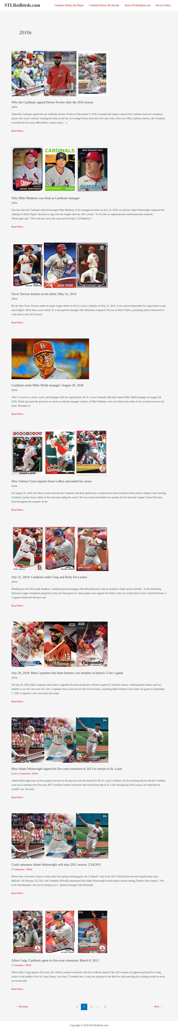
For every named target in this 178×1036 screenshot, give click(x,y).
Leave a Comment (21, 773)
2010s (15, 107)
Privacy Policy (163, 5)
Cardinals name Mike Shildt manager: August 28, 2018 (49, 385)
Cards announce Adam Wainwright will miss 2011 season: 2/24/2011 (58, 864)
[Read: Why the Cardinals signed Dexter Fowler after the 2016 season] (60, 73)
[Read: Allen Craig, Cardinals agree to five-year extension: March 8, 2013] (60, 931)
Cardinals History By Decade (104, 5)
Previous (22, 1006)
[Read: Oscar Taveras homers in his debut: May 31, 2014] (60, 265)
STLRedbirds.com (22, 5)
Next (158, 1006)
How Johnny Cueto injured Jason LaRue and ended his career (53, 481)
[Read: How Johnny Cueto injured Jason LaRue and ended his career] (60, 452)
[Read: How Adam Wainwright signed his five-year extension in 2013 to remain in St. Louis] (60, 739)
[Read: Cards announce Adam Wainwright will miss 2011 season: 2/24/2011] (60, 835)
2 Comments (18, 869)
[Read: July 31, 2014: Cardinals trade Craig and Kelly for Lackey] (60, 548)
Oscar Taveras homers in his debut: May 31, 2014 (45, 294)
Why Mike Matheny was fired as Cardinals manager (47, 198)
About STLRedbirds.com (137, 5)
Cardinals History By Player (69, 5)
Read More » (18, 131)
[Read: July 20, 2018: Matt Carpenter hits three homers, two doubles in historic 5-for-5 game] (60, 643)
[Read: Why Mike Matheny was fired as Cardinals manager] (60, 169)
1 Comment (18, 965)
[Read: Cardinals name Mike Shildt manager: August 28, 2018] (50, 358)
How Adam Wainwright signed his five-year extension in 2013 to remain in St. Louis (69, 768)
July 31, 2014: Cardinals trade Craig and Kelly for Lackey (51, 577)
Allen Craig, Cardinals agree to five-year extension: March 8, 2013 (57, 960)
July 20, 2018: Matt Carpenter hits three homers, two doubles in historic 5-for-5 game (69, 673)
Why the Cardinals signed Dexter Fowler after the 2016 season (54, 102)
